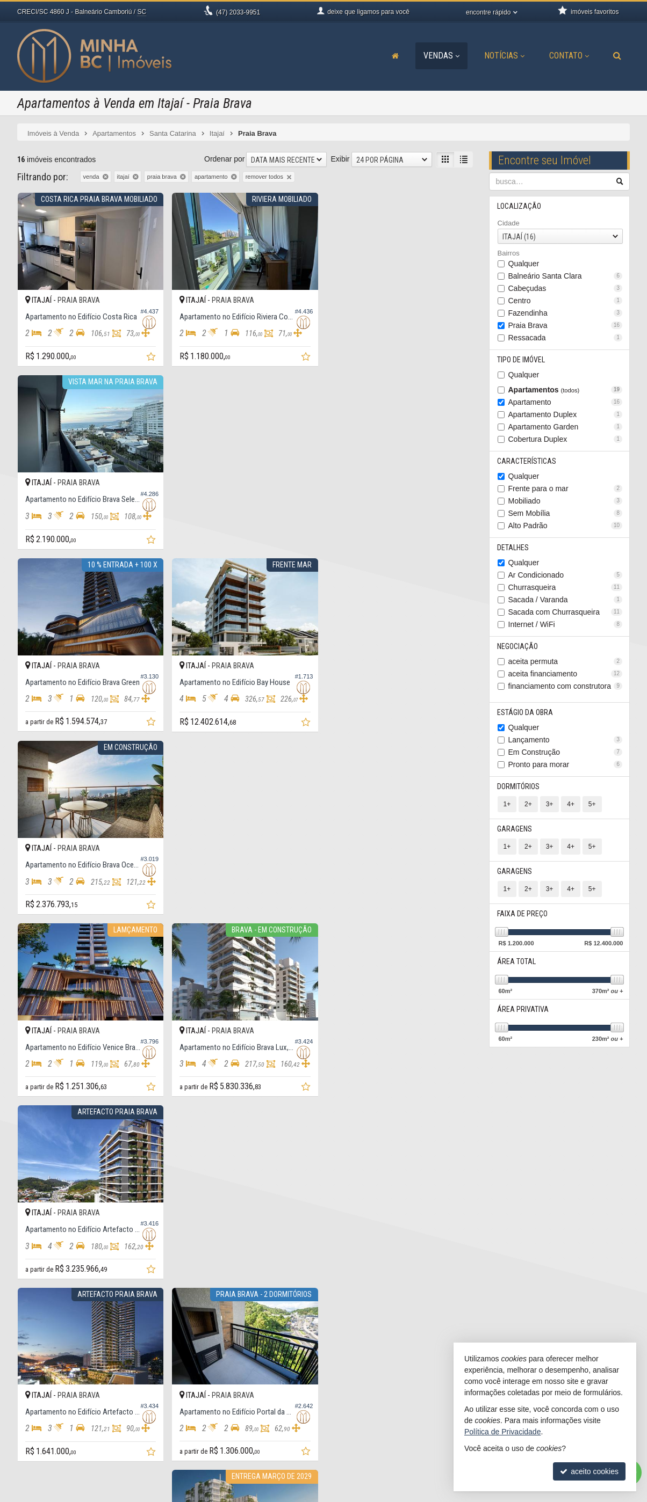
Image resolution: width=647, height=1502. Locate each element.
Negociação (518, 646)
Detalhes (513, 547)
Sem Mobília (565, 513)
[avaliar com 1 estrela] (22, 1313)
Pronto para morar (565, 764)
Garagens (515, 829)
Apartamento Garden (565, 426)
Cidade (509, 223)
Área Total (517, 961)
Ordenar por (224, 159)
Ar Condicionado (565, 575)
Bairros (509, 253)
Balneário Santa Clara (565, 276)
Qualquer (524, 263)
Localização (520, 206)
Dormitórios (519, 786)
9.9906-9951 (214, 1423)
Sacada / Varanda (565, 599)
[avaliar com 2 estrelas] (33, 1313)
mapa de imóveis (370, 1445)
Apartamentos (565, 389)
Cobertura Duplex (565, 439)
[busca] (617, 55)
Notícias (504, 55)
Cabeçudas (565, 288)
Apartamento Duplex (565, 414)
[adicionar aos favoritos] (152, 358)
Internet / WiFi (565, 624)
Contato (569, 55)
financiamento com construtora (565, 686)
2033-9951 (238, 12)
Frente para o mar (565, 488)
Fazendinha (565, 313)
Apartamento (565, 402)
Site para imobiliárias (564, 1494)
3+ (549, 804)
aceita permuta (565, 661)
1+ (507, 804)
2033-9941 (211, 1434)
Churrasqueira (565, 587)
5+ (592, 804)
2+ (528, 804)
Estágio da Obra (525, 712)
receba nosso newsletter (383, 1413)
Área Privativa (523, 1009)
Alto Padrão (565, 525)
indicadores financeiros (380, 1423)
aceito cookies (589, 1471)
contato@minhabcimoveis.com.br (241, 1456)
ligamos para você (216, 1445)
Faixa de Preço (523, 913)
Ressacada (565, 337)
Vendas (441, 55)
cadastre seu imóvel (375, 1434)
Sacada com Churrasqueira (565, 612)
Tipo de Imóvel (521, 359)
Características (527, 461)
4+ (570, 804)
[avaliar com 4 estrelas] (56, 1313)
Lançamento (565, 739)
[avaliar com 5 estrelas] (67, 1313)
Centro (565, 300)
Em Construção (565, 752)
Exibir (339, 159)
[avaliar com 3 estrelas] (45, 1313)
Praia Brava (565, 325)
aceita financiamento (565, 673)
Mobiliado (565, 501)
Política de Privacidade (340, 1494)
